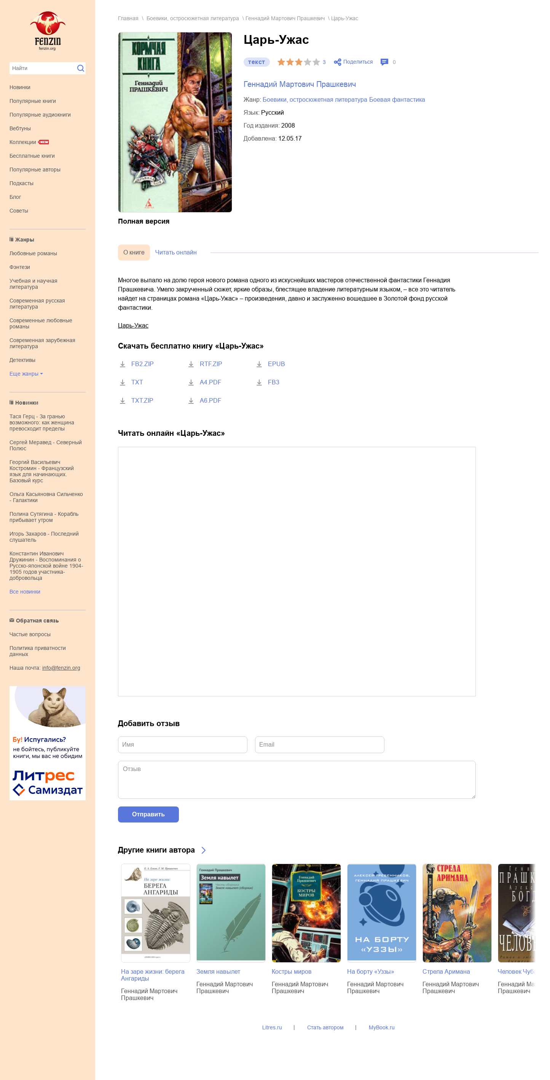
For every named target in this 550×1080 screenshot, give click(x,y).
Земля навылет (218, 971)
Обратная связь (37, 621)
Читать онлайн (176, 252)
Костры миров (292, 971)
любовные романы (33, 253)
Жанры (24, 240)
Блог (15, 197)
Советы (19, 211)
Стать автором (325, 1027)
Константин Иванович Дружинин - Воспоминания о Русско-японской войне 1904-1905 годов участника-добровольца (46, 565)
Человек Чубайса (522, 971)
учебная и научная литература (33, 284)
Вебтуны (20, 128)
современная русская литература (37, 304)
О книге (134, 252)
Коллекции (23, 142)
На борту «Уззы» (370, 971)
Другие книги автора (156, 850)
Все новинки (25, 592)
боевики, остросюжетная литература (193, 18)
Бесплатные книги (32, 156)
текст (256, 62)
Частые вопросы (30, 634)
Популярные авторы (35, 169)
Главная (128, 18)
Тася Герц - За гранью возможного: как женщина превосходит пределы (42, 422)
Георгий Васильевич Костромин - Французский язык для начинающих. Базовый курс (42, 471)
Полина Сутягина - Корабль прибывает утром (44, 517)
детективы (22, 360)
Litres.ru (272, 1027)
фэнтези (20, 267)
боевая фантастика (397, 99)
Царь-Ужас (133, 325)
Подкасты (21, 183)
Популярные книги (33, 101)
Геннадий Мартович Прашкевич (285, 18)
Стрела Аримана (446, 971)
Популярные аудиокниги (40, 115)
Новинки (20, 87)
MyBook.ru (382, 1027)
